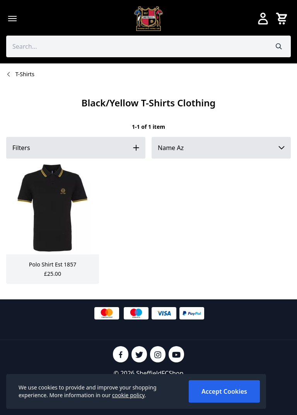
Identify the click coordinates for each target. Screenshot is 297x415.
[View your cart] (283, 18)
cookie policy (128, 395)
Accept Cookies (224, 391)
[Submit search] (279, 46)
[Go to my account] (263, 18)
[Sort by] (221, 148)
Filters (21, 147)
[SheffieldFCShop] (148, 18)
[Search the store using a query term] (136, 46)
